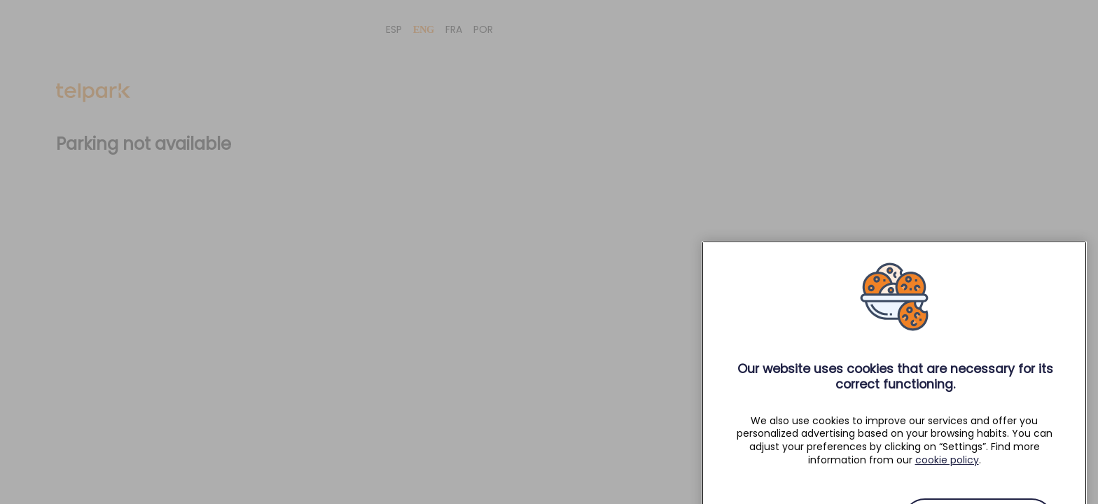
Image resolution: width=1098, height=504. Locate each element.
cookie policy (947, 468)
